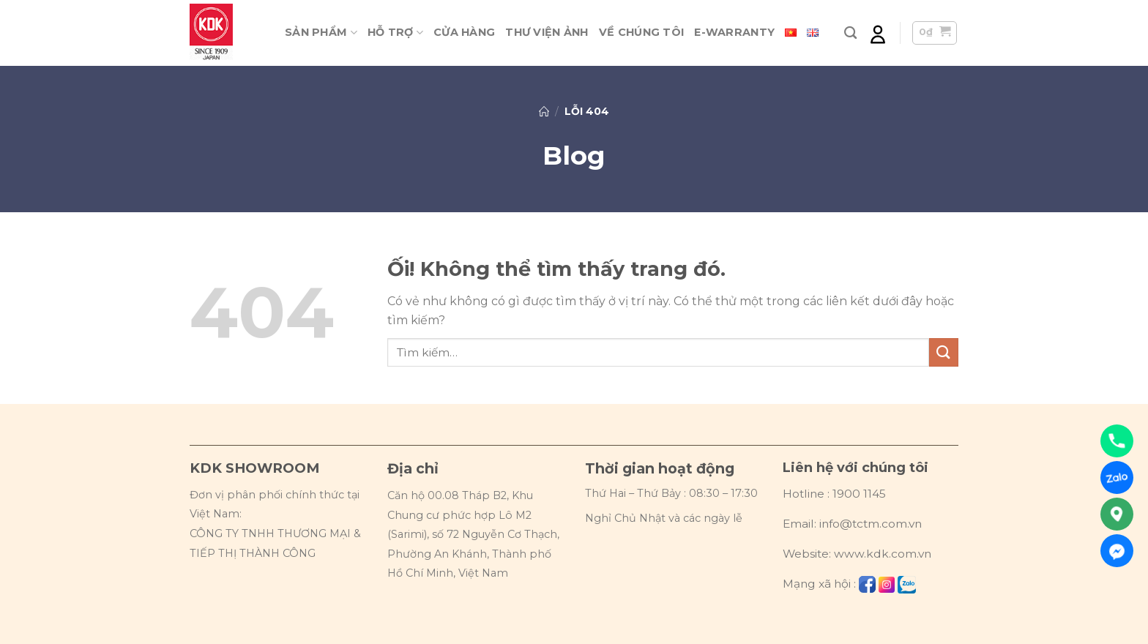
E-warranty (734, 32)
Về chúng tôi (641, 32)
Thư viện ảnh (546, 32)
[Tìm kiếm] (850, 33)
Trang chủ (544, 111)
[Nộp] (943, 352)
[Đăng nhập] (878, 33)
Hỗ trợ (395, 33)
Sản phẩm (321, 33)
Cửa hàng (464, 32)
